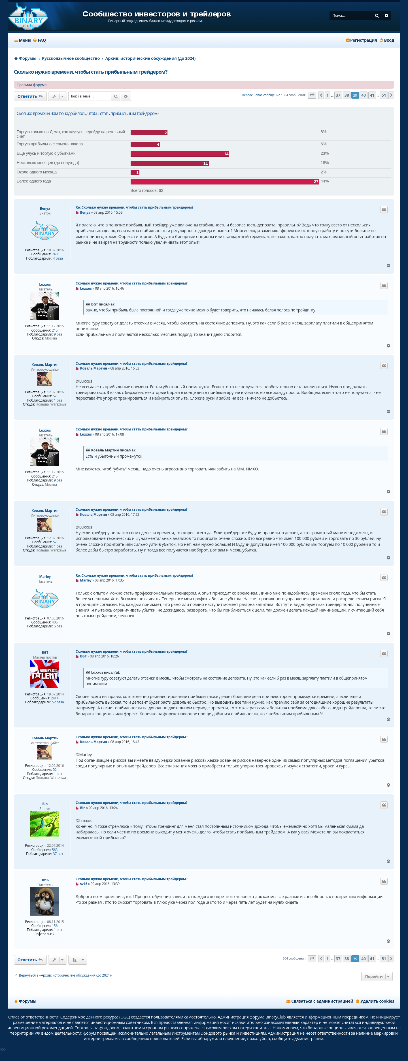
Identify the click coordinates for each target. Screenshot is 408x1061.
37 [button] (338, 95)
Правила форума (32, 84)
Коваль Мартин (44, 364)
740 (55, 254)
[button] (312, 95)
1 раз (58, 400)
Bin (45, 803)
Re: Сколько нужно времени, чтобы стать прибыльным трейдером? (134, 207)
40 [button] (363, 95)
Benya (45, 208)
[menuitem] (39, 40)
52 (54, 396)
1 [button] (327, 95)
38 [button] (347, 95)
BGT (45, 652)
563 (55, 850)
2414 (55, 698)
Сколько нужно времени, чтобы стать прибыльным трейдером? (90, 71)
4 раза (58, 258)
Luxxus (45, 284)
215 (55, 330)
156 (55, 926)
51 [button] (384, 95)
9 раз (58, 334)
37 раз (58, 854)
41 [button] (372, 95)
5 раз (58, 626)
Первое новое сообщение (261, 95)
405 (55, 622)
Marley (45, 576)
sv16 (45, 880)
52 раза (58, 702)
